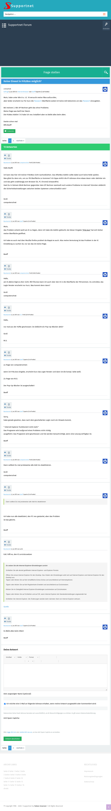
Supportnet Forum (20, 25)
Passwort (37, 101)
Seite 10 (20, 778)
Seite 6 (18, 775)
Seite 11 (7, 782)
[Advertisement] (55, 47)
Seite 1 (12, 771)
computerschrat (24, 162)
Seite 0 (6, 771)
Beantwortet (7, 162)
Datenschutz (89, 782)
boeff (33, 92)
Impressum (88, 771)
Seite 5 (13, 775)
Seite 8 (7, 778)
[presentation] (22, 725)
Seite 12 (13, 782)
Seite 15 (13, 785)
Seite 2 (17, 771)
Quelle (6, 607)
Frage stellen (52, 72)
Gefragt (6, 92)
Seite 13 (20, 782)
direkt (6, 788)
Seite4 (7, 775)
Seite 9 (13, 778)
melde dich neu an (26, 732)
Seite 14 (7, 785)
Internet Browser (23, 92)
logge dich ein (11, 732)
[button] (10, 657)
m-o (21, 314)
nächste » (20, 141)
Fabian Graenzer (40, 806)
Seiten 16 (20, 785)
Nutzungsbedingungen (93, 776)
